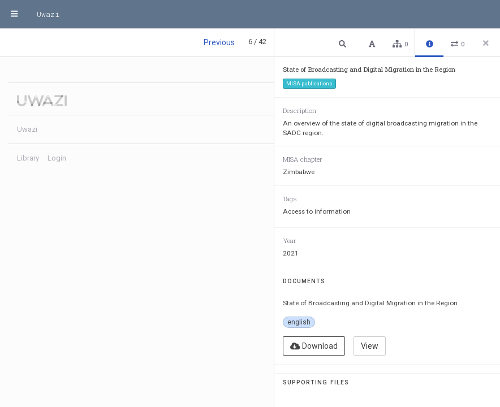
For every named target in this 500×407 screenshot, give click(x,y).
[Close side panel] (486, 43)
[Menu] (14, 14)
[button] (344, 43)
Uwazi (48, 14)
